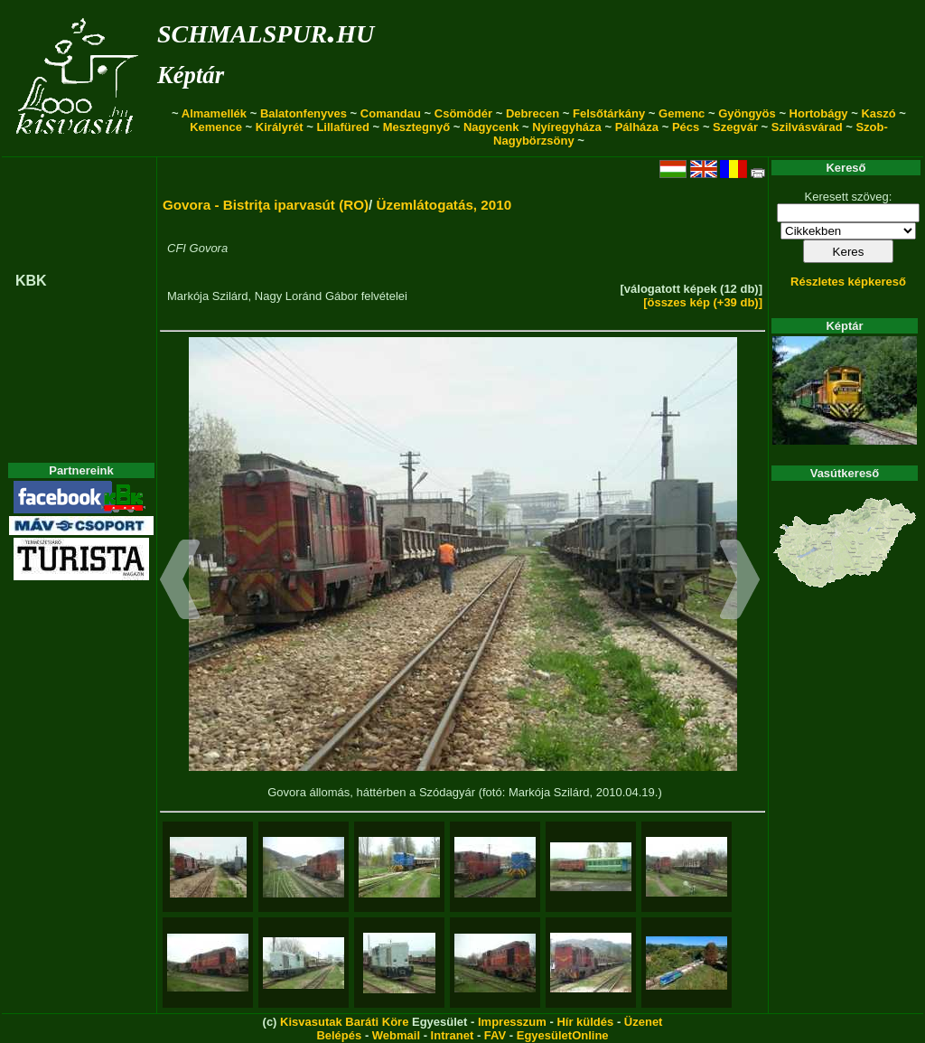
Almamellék (214, 113)
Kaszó (878, 113)
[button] (180, 582)
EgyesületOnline (563, 1035)
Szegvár (735, 127)
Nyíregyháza (567, 127)
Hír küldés (584, 1022)
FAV (495, 1035)
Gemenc (682, 113)
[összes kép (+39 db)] (702, 302)
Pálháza (637, 127)
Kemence (216, 127)
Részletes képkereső (848, 281)
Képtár (190, 75)
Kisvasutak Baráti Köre (344, 1022)
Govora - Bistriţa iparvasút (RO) (266, 204)
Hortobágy (819, 113)
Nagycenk (491, 127)
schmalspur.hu (265, 30)
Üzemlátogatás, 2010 (444, 204)
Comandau (390, 113)
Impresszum (512, 1022)
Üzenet (643, 1022)
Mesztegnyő (416, 127)
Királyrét (280, 127)
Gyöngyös (747, 113)
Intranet (452, 1035)
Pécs (685, 127)
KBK (31, 280)
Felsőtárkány (609, 113)
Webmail (396, 1035)
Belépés (338, 1035)
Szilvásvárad (807, 127)
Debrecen (532, 113)
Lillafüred (342, 127)
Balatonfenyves (303, 113)
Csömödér (463, 113)
